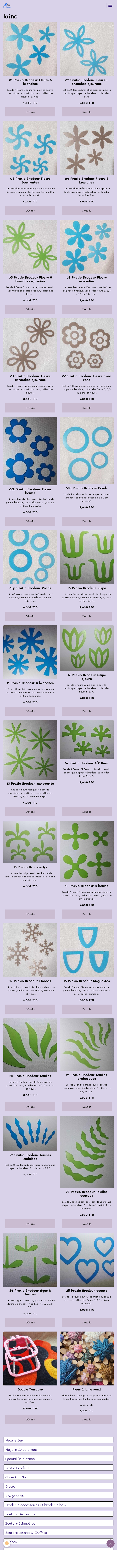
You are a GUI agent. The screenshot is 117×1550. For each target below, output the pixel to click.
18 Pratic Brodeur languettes (86, 981)
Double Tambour (30, 1389)
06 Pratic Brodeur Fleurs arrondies (87, 279)
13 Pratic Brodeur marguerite (30, 783)
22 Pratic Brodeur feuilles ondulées (30, 1157)
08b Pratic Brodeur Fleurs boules (30, 491)
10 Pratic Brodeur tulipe (86, 588)
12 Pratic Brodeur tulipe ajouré (86, 677)
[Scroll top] (110, 1543)
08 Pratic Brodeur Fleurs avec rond (86, 378)
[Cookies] (7, 1543)
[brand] (7, 5)
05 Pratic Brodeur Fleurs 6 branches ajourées (30, 279)
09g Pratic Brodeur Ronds (87, 488)
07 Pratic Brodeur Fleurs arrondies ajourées (30, 378)
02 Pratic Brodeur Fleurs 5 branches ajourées (86, 82)
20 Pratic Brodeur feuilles (30, 1076)
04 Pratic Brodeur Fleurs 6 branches (86, 180)
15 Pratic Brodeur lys (30, 867)
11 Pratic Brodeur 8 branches (30, 683)
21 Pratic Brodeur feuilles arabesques (86, 1076)
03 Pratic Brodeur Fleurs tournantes (30, 180)
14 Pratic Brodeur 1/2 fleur (86, 763)
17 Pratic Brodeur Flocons (30, 981)
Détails (30, 112)
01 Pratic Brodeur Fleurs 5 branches (30, 82)
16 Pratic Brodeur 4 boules (86, 886)
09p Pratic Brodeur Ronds (30, 588)
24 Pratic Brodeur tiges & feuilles (30, 1292)
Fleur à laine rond (86, 1389)
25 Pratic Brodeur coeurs (86, 1290)
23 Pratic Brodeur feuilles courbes (86, 1193)
